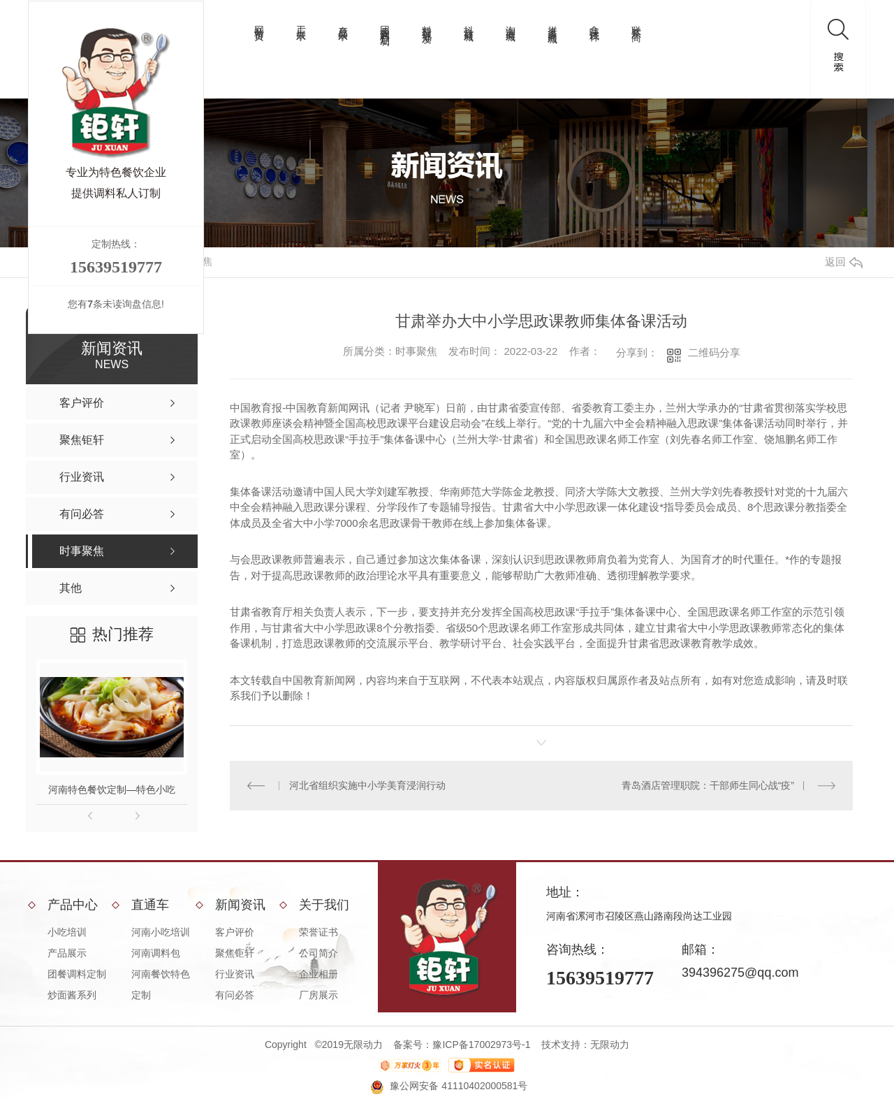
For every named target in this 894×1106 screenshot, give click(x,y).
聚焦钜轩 (234, 953)
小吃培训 (67, 932)
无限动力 (609, 1044)
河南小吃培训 (160, 932)
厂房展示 (318, 995)
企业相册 (318, 974)
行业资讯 (234, 974)
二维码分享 (714, 352)
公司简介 (318, 953)
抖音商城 (468, 22)
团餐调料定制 (384, 24)
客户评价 (234, 932)
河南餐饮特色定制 (160, 984)
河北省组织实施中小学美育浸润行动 (367, 785)
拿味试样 (594, 22)
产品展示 (343, 22)
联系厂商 (636, 22)
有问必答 (234, 995)
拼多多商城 (552, 23)
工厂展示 (301, 22)
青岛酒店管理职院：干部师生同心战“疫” (708, 785)
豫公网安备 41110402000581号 (458, 1085)
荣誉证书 (318, 932)
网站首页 (259, 22)
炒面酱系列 (71, 995)
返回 (844, 262)
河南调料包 (155, 953)
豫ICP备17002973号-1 (481, 1044)
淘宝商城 (510, 22)
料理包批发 (426, 23)
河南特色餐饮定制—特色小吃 (111, 789)
